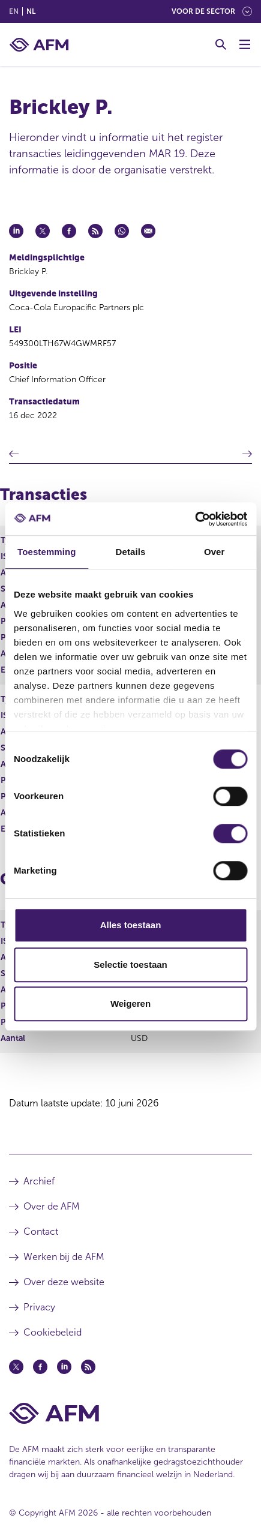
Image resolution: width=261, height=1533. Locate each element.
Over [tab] (214, 552)
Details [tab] (131, 552)
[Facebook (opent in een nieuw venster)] (40, 1367)
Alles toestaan (130, 925)
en (14, 11)
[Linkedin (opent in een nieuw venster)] (64, 1367)
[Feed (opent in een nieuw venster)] (88, 1367)
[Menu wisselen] (245, 44)
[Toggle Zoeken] (221, 44)
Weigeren (130, 1003)
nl (30, 11)
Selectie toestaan (130, 964)
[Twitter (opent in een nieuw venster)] (16, 1367)
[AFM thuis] (39, 45)
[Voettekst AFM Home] (130, 1413)
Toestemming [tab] (46, 552)
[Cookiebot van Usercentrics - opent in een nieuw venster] (194, 519)
